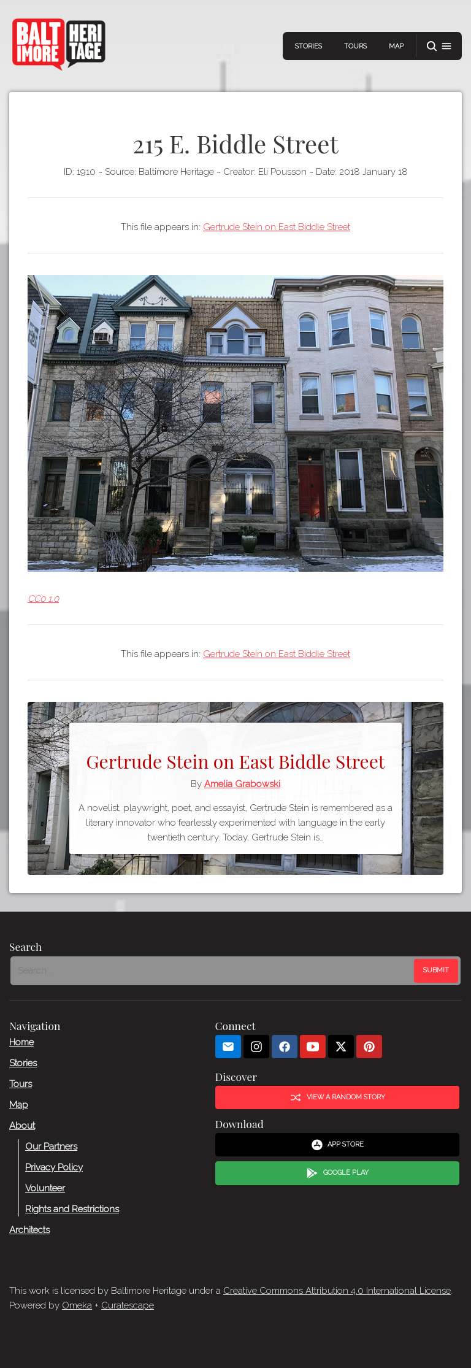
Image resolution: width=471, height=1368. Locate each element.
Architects (29, 1229)
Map (396, 46)
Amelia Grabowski (242, 784)
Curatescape (127, 1305)
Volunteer (45, 1188)
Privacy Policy (54, 1167)
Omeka (77, 1305)
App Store (337, 1145)
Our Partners (51, 1146)
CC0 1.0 (43, 598)
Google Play (337, 1173)
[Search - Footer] (213, 971)
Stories (308, 46)
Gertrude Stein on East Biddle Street (276, 226)
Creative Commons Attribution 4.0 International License (337, 1290)
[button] (439, 46)
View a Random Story (337, 1097)
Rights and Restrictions (72, 1209)
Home (21, 1042)
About (22, 1125)
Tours (355, 46)
